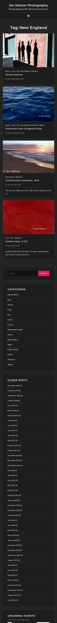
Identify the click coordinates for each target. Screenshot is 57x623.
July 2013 (11, 565)
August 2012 (13, 595)
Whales (42, 122)
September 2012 (14, 590)
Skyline (10, 354)
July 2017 (11, 430)
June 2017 (12, 435)
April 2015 (11, 490)
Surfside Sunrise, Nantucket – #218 (22, 178)
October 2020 (13, 390)
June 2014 (12, 525)
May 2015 (11, 485)
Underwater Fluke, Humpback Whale (23, 125)
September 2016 (14, 465)
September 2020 (14, 395)
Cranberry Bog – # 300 (16, 235)
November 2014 (14, 510)
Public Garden (13, 349)
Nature (10, 335)
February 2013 (13, 585)
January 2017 (13, 450)
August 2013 (13, 560)
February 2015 (13, 495)
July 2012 (11, 600)
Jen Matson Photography (28, 5)
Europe (10, 325)
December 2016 (14, 455)
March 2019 (12, 410)
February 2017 (13, 445)
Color (13, 71)
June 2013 (12, 570)
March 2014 (12, 535)
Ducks (10, 320)
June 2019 (12, 405)
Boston (7, 71)
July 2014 (11, 520)
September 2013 (14, 555)
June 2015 (12, 480)
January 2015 (13, 500)
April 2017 (11, 440)
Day (18, 71)
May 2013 (11, 575)
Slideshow (34, 71)
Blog (9, 300)
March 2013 (12, 580)
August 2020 (13, 400)
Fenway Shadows (14, 74)
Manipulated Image (15, 330)
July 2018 (11, 420)
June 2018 (12, 425)
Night (10, 345)
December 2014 (14, 505)
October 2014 (13, 515)
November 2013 (14, 550)
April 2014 (11, 530)
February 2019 (13, 415)
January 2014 (13, 540)
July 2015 (11, 475)
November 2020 (14, 386)
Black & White (13, 295)
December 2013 (14, 545)
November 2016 (14, 460)
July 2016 (11, 470)
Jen (9, 79)
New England (25, 71)
